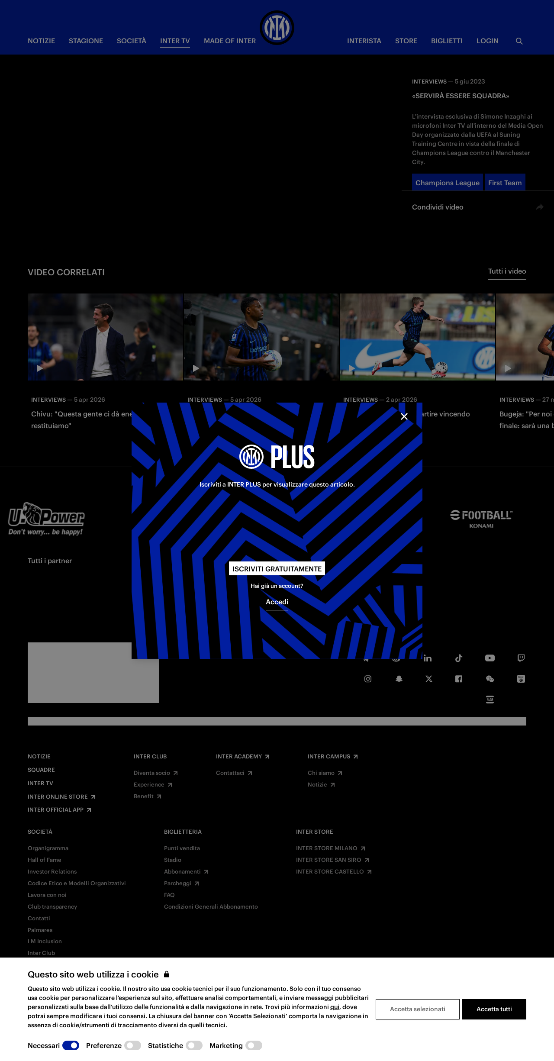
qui (334, 1007)
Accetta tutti (494, 1009)
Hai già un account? (277, 586)
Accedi (277, 601)
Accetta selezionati (417, 1009)
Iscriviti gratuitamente (277, 568)
